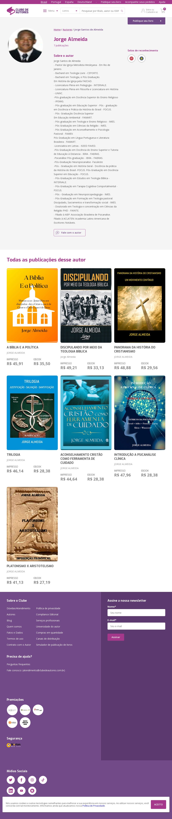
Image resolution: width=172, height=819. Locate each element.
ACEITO (158, 804)
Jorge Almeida (68, 356)
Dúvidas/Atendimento (18, 608)
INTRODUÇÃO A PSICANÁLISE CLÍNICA (135, 457)
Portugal (56, 2)
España (69, 2)
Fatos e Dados (15, 632)
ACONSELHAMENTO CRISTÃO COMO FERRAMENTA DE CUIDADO (81, 459)
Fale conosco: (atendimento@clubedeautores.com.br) (36, 670)
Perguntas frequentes (18, 664)
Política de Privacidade (93, 805)
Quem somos (14, 626)
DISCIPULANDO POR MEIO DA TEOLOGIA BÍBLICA (81, 349)
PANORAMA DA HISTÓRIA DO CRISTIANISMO (134, 349)
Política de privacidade (48, 608)
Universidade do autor (48, 626)
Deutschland (84, 2)
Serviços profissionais (48, 620)
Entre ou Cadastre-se (152, 10)
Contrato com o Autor (19, 644)
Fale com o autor (71, 232)
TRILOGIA (13, 455)
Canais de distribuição (48, 638)
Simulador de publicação (54, 644)
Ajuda (162, 2)
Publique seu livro (111, 2)
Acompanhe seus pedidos (140, 2)
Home (57, 29)
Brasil (44, 2)
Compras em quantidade (49, 632)
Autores (67, 29)
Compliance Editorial (47, 614)
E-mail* (112, 620)
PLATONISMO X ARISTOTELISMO (30, 566)
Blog (9, 620)
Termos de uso (15, 638)
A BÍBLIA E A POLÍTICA (22, 347)
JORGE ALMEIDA (16, 352)
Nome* (112, 606)
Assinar (116, 637)
